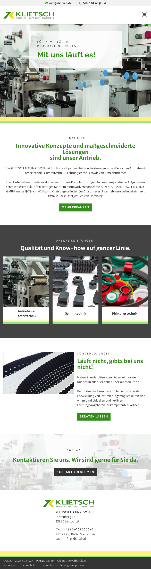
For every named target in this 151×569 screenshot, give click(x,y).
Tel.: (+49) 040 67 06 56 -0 (75, 529)
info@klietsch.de (60, 3)
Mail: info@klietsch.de (71, 539)
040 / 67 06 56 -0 (94, 3)
